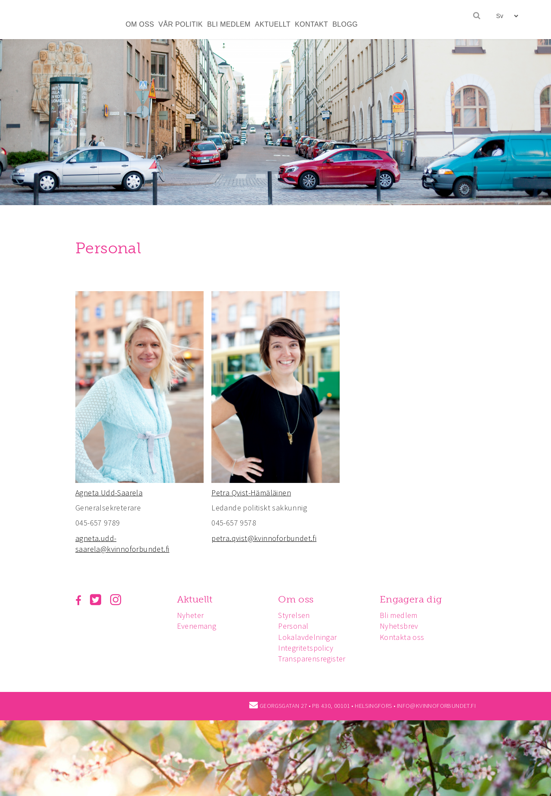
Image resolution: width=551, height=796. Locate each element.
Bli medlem (399, 615)
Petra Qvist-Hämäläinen (251, 493)
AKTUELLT (273, 24)
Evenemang (197, 626)
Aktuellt (195, 599)
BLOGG (345, 24)
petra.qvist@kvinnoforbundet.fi (263, 538)
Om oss (295, 599)
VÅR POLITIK (180, 24)
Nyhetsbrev (399, 626)
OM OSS (140, 24)
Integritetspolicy (305, 648)
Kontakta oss (402, 637)
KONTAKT (311, 24)
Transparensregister (312, 659)
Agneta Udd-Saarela (108, 493)
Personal (293, 626)
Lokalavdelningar (307, 637)
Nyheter (190, 615)
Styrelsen (294, 615)
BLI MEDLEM (229, 24)
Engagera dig (411, 599)
